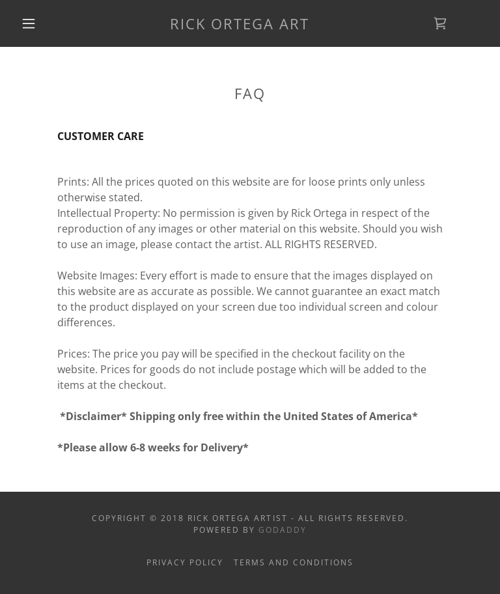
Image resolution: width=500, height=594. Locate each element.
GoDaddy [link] (282, 529)
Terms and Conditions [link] (294, 562)
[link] (239, 25)
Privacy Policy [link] (184, 562)
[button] (29, 23)
